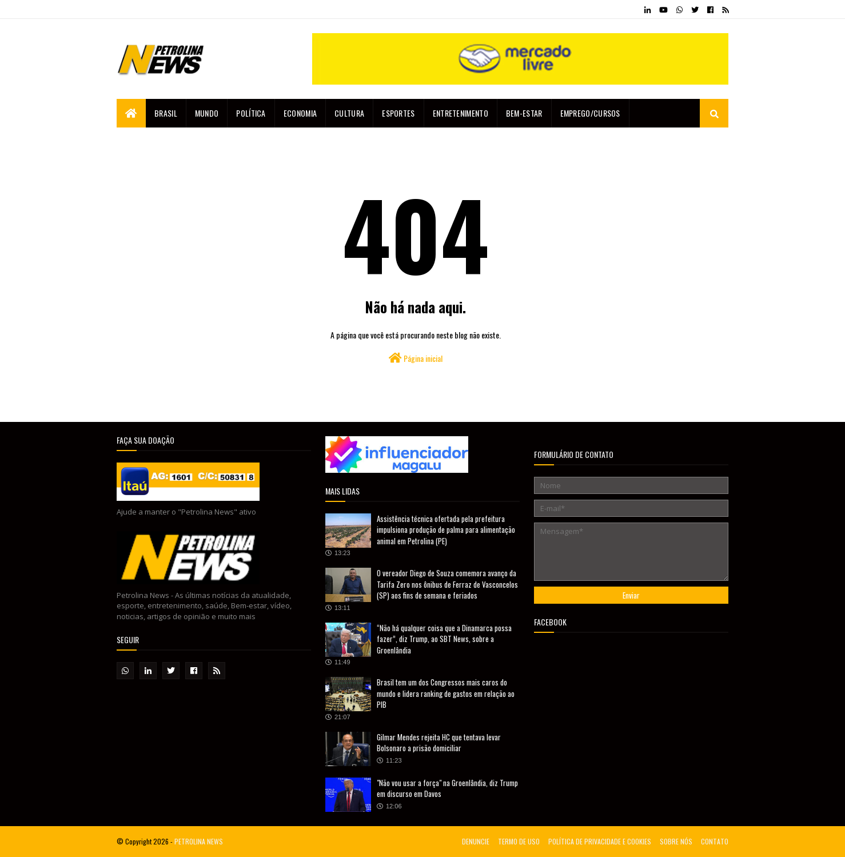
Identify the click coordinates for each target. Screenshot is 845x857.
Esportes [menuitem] (398, 113)
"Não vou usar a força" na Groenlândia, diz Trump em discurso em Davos (447, 788)
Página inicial (416, 358)
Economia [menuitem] (300, 113)
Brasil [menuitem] (165, 113)
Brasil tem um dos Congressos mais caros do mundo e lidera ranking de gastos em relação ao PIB (446, 693)
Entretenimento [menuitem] (460, 113)
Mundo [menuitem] (207, 113)
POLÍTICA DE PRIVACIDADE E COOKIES (599, 841)
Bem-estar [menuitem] (524, 113)
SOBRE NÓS (676, 841)
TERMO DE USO (519, 841)
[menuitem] (131, 113)
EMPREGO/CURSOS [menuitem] (590, 113)
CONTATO (714, 841)
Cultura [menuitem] (349, 113)
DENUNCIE (475, 841)
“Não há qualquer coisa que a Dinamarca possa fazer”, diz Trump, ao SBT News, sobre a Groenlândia (444, 639)
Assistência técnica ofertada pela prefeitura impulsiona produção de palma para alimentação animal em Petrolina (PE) (446, 530)
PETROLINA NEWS (198, 841)
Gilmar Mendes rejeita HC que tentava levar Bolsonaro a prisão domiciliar (439, 742)
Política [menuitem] (250, 113)
